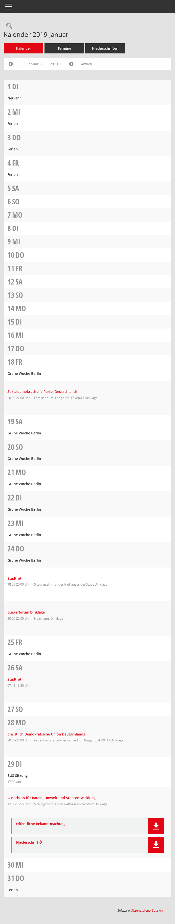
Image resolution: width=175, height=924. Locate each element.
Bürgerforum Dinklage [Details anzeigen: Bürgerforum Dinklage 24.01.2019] (26, 612)
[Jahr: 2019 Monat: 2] (71, 64)
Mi (16, 112)
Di (15, 86)
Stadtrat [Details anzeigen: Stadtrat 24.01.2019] (14, 578)
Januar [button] (35, 64)
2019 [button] (56, 64)
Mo (17, 215)
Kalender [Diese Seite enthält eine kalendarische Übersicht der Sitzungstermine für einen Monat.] (23, 48)
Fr (15, 163)
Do (16, 137)
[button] (156, 826)
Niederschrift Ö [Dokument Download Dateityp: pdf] (29, 842)
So (16, 201)
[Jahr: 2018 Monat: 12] (11, 64)
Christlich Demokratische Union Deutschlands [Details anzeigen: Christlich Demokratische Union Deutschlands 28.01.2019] (46, 734)
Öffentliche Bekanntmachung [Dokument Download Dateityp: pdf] (41, 824)
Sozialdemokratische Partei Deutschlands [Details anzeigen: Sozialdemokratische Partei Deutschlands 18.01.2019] (42, 391)
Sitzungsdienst (147, 910)
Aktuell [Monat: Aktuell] (86, 64)
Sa (15, 188)
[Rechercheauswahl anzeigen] (8, 26)
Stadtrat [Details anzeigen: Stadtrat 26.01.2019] (14, 679)
